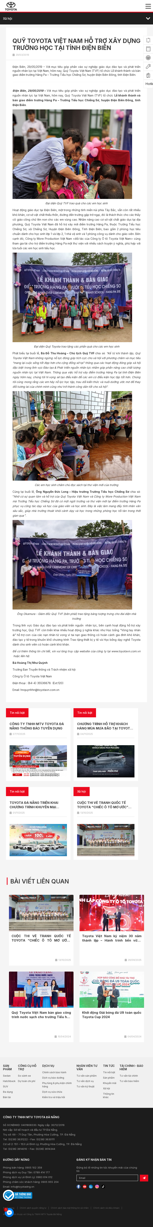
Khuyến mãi (109, 1083)
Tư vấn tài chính (129, 1075)
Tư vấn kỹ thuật (85, 1086)
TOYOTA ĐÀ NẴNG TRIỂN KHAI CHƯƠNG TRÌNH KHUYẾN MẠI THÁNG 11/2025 (34, 807)
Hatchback (9, 1081)
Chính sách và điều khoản (106, 1208)
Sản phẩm (109, 1077)
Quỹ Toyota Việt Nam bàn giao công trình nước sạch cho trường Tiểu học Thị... (41, 1017)
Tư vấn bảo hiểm (129, 1081)
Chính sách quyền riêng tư (33, 1208)
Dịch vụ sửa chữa (52, 1091)
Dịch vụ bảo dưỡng (53, 1077)
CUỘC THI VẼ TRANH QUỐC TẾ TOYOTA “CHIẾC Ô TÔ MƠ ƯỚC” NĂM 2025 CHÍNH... (41, 940)
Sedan (7, 1075)
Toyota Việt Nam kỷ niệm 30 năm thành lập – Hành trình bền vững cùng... (111, 940)
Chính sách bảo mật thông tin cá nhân (70, 1208)
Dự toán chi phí (26, 1081)
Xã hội (106, 1088)
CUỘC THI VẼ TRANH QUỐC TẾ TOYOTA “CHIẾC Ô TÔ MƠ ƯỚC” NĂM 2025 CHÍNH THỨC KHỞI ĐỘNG (105, 807)
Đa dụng (8, 1091)
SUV (5, 1086)
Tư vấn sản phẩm (86, 1075)
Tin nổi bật (109, 1072)
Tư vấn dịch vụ (85, 1081)
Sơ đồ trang (8, 1208)
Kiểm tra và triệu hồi (53, 1097)
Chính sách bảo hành (54, 1072)
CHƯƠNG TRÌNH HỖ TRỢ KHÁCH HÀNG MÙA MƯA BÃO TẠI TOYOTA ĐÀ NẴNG (104, 728)
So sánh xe (24, 1075)
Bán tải (7, 1097)
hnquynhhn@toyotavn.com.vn (40, 689)
